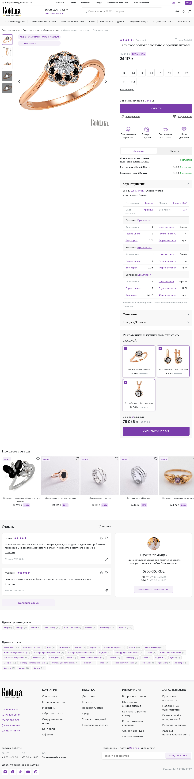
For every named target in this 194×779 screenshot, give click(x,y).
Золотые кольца (31, 30)
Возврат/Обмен (134, 322)
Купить (156, 108)
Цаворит (9, 667)
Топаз (104, 662)
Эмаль (39, 667)
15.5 (133, 72)
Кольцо (149, 203)
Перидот (114, 657)
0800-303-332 (154, 571)
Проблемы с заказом (95, 724)
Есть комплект (28, 43)
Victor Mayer (106, 627)
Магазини (86, 2)
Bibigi (8, 627)
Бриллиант (144, 220)
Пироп (146, 657)
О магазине (49, 696)
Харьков (136, 161)
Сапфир (10, 662)
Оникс (71, 657)
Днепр (129, 161)
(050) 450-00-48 (11, 725)
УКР (173, 2)
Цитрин (24, 667)
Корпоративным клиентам (132, 722)
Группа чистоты (167, 233)
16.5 (150, 72)
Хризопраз (181, 662)
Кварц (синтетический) (172, 652)
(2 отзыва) (140, 40)
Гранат (134, 647)
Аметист (80, 647)
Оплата (174, 151)
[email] (134, 756)
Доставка (138, 151)
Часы (92, 21)
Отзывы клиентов (53, 702)
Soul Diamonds (72, 627)
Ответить (10, 552)
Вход (188, 2)
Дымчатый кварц (154, 647)
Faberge (21, 627)
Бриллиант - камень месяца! (43, 37)
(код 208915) (185, 39)
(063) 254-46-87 (11, 730)
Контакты (48, 728)
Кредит (99, 2)
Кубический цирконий (16, 657)
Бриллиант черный (114, 647)
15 (124, 72)
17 (160, 72)
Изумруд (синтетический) (128, 652)
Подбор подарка (163, 21)
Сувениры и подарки (112, 21)
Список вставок (132, 736)
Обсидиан (55, 657)
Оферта (47, 734)
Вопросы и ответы (134, 696)
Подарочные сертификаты (171, 707)
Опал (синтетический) (92, 657)
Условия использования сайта (176, 732)
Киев (122, 161)
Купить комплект (156, 431)
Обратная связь (52, 713)
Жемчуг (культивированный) (49, 652)
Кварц (151, 652)
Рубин (175, 657)
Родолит (160, 657)
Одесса (145, 161)
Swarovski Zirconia (33, 647)
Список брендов (133, 730)
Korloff (35, 627)
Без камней (11, 647)
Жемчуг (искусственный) (17, 652)
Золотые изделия (11, 30)
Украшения (183, 21)
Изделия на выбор (174, 724)
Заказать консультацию (153, 589)
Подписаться (178, 755)
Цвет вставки (166, 227)
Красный (148, 209)
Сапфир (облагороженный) (34, 662)
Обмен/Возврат (141, 2)
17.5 (169, 72)
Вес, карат (131, 240)
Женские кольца (51, 30)
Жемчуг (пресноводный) (81, 652)
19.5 (133, 81)
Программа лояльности (118, 2)
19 (124, 81)
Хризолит (164, 662)
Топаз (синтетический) (125, 662)
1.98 (185, 209)
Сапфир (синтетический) (65, 662)
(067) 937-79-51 (10, 720)
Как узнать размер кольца (134, 713)
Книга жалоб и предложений (171, 717)
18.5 (186, 72)
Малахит (39, 657)
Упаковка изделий (94, 719)
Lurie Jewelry (137, 190)
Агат (51, 647)
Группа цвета (133, 233)
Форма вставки (167, 240)
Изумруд (105, 652)
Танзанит (88, 662)
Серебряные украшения (43, 21)
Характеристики (134, 184)
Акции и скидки (138, 21)
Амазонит (64, 647)
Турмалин (148, 662)
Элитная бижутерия (72, 21)
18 (177, 72)
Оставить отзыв (28, 602)
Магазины (48, 707)
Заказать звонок (54, 13)
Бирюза (95, 647)
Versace (90, 627)
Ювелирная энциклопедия (131, 703)
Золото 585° (180, 203)
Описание (130, 314)
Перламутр (131, 657)
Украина (125, 627)
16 (142, 72)
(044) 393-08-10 (11, 714)
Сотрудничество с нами (54, 721)
